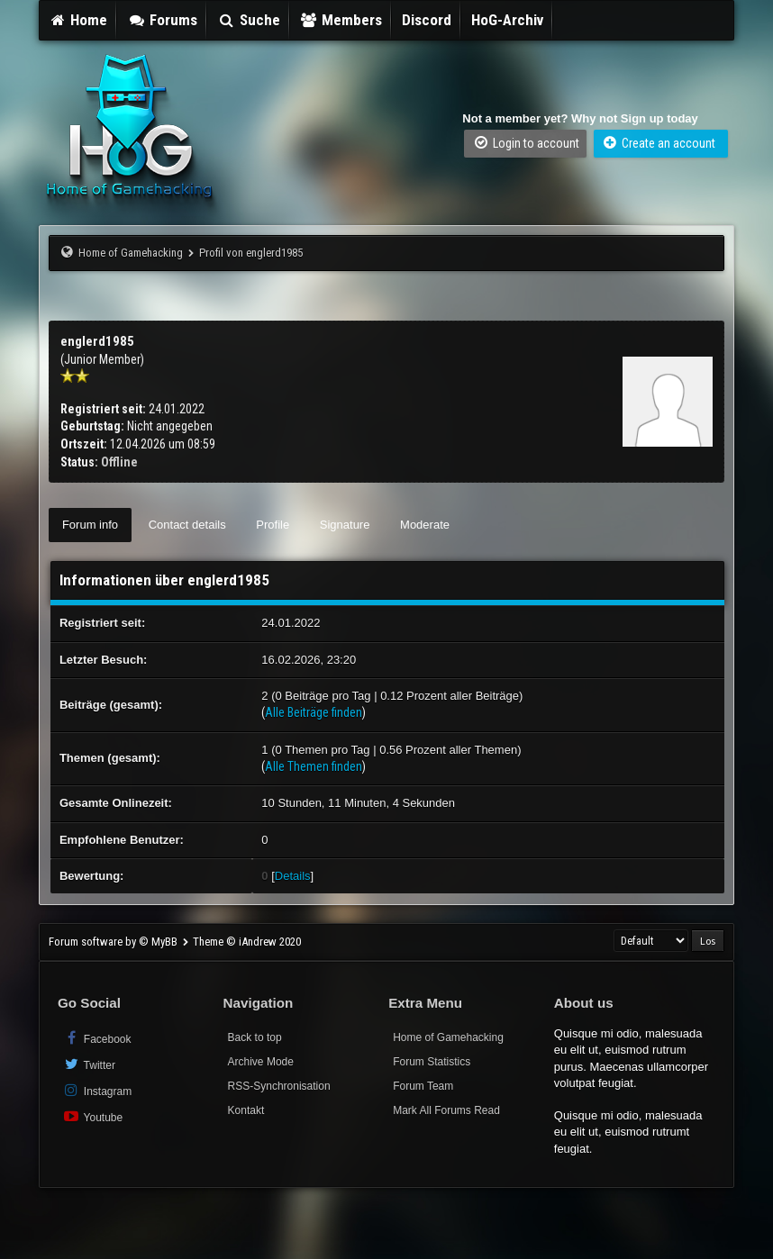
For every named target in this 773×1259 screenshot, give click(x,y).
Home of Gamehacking (130, 252)
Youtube (92, 1116)
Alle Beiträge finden (313, 712)
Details (293, 876)
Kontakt (246, 1110)
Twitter (88, 1064)
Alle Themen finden (313, 766)
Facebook (97, 1038)
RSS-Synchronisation (279, 1086)
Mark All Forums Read (446, 1110)
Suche (248, 20)
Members (341, 20)
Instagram (97, 1090)
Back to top (255, 1037)
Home (78, 20)
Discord (426, 20)
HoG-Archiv (507, 20)
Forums (162, 20)
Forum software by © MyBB (114, 941)
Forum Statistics (431, 1061)
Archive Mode (261, 1061)
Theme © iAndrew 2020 (247, 941)
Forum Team (423, 1086)
